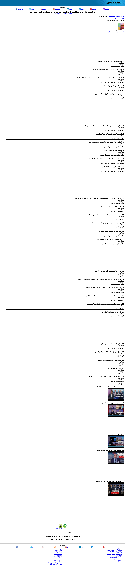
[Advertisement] (76, 45)
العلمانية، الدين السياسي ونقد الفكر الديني (112, 82)
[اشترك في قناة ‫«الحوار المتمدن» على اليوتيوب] (62, 13)
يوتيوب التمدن (119, 555)
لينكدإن (69, 9)
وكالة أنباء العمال (58, 555)
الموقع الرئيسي (119, 18)
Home (57, 528)
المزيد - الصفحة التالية (64, 528)
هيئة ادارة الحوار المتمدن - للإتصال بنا (113, 550)
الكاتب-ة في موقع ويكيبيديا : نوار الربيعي (115, 31)
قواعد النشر (119, 552)
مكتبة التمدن (119, 556)
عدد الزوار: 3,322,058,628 (116, 557)
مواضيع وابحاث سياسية (117, 66)
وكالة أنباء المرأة (58, 550)
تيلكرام (81, 9)
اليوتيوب (43, 9)
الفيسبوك (19, 9)
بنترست (93, 9)
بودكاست (106, 9)
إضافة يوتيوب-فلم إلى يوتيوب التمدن (54, 563)
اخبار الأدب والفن (58, 551)
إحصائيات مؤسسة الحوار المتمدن (114, 551)
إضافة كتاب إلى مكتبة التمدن (56, 564)
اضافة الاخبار (119, 560)
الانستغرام (56, 9)
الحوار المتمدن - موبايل (116, 16)
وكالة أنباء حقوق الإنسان (57, 556)
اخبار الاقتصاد (59, 559)
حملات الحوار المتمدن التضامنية (115, 561)
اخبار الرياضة (59, 557)
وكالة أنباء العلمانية (58, 554)
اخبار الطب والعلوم (58, 560)
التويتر (31, 9)
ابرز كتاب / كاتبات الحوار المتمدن (114, 554)
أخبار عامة (60, 549)
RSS (56, 547)
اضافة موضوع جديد (117, 559)
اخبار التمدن (59, 561)
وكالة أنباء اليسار (58, 552)
